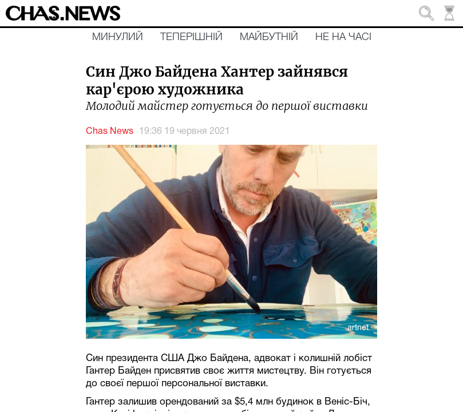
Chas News (109, 132)
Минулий (117, 37)
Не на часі (343, 37)
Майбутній (269, 37)
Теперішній (191, 37)
